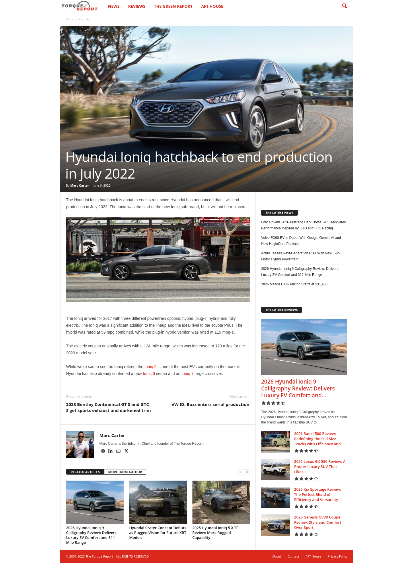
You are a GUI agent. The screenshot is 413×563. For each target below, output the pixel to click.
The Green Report (173, 6)
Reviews (136, 6)
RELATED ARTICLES (85, 472)
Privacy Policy (338, 556)
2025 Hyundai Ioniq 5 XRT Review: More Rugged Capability (215, 532)
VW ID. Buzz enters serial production (210, 404)
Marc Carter (79, 185)
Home (70, 20)
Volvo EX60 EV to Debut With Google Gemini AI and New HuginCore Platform (301, 241)
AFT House (212, 6)
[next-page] (247, 472)
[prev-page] (240, 472)
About (276, 556)
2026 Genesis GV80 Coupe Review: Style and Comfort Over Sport (317, 522)
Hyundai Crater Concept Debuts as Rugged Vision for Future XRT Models (157, 532)
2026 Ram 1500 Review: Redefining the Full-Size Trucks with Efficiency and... (319, 439)
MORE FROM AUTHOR (125, 472)
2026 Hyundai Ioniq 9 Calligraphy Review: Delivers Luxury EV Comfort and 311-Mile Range (91, 535)
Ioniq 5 (151, 367)
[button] (344, 6)
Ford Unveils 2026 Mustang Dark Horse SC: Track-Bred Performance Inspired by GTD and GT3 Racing (303, 225)
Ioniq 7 (188, 374)
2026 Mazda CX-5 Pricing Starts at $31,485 (294, 285)
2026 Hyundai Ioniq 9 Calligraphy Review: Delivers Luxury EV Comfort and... (298, 388)
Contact (293, 556)
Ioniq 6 (149, 374)
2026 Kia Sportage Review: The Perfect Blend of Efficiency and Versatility (317, 494)
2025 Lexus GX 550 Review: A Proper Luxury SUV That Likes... (320, 467)
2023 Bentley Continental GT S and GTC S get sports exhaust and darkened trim (108, 407)
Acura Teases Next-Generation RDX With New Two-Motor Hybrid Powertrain (300, 256)
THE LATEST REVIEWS (282, 310)
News (113, 6)
